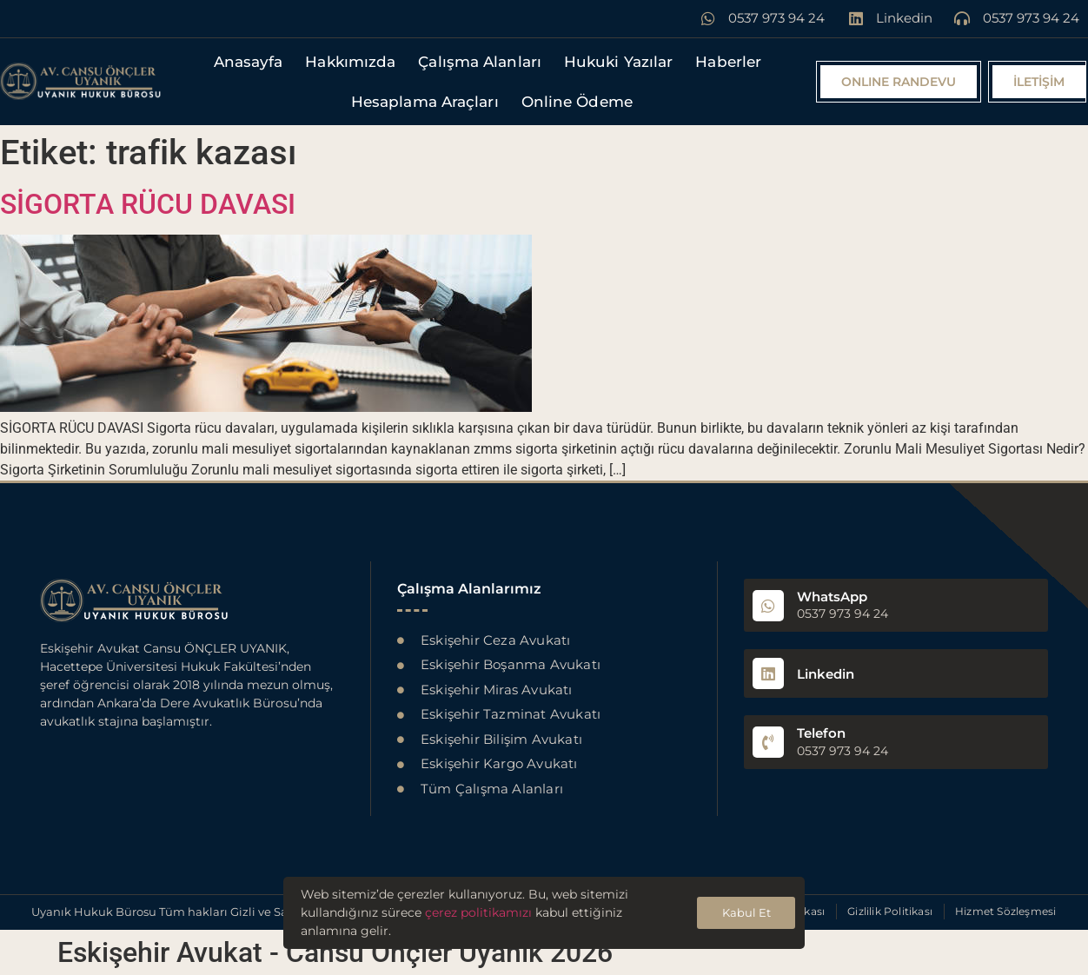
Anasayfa (248, 61)
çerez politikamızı (478, 912)
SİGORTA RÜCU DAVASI (147, 204)
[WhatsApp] (768, 605)
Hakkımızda (350, 61)
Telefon (821, 733)
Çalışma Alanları (479, 61)
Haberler (728, 61)
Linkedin (825, 674)
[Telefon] (768, 742)
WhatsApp (832, 596)
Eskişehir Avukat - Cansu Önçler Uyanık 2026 (335, 952)
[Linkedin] (768, 673)
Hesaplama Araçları (425, 101)
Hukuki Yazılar (618, 61)
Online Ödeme (577, 101)
